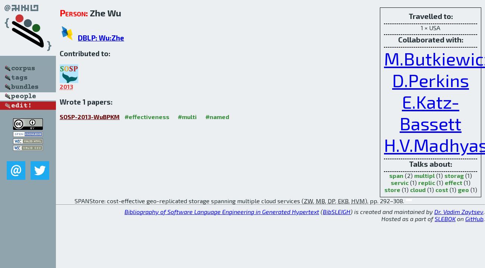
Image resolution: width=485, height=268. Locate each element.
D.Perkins (430, 80)
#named (217, 116)
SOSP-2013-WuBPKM (90, 116)
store (392, 189)
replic (426, 182)
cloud (418, 189)
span (396, 175)
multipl (424, 175)
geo (463, 189)
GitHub (474, 218)
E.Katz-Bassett (431, 112)
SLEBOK (445, 218)
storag (454, 175)
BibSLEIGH (336, 211)
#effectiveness (147, 116)
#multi (187, 116)
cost (441, 189)
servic (400, 182)
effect (453, 182)
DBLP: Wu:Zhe (101, 38)
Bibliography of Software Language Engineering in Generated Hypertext (222, 211)
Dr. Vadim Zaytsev (459, 211)
